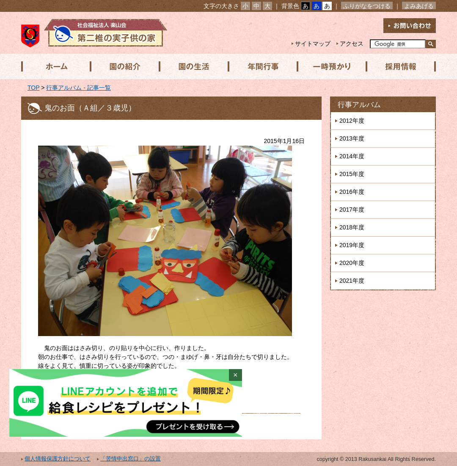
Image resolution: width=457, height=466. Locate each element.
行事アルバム (359, 105)
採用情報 (398, 66)
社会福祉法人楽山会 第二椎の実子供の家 (94, 32)
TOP (33, 87)
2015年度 (351, 174)
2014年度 (351, 156)
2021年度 (351, 280)
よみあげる (419, 6)
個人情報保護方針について (58, 459)
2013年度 (351, 138)
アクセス (351, 43)
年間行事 (261, 66)
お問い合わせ (409, 25)
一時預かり (329, 66)
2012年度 (351, 120)
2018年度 (351, 227)
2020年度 (351, 262)
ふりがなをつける (367, 6)
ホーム (55, 66)
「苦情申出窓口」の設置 (130, 459)
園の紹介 (124, 66)
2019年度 (351, 245)
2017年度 (351, 209)
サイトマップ (312, 43)
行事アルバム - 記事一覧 (78, 87)
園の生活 (192, 66)
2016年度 (351, 191)
